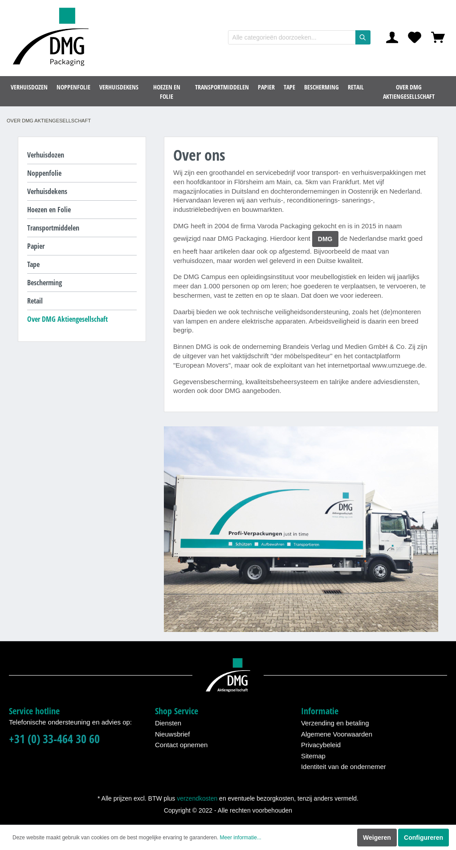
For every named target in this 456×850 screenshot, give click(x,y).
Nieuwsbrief (172, 734)
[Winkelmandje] (438, 37)
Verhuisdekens (47, 191)
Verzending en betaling (335, 723)
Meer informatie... (240, 837)
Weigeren (377, 837)
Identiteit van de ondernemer (343, 766)
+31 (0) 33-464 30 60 (54, 739)
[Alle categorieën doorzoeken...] (292, 37)
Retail (35, 301)
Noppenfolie (44, 173)
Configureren (423, 837)
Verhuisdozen (45, 155)
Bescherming (44, 282)
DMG (325, 239)
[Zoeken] (362, 37)
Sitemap (313, 756)
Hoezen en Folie (49, 210)
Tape (33, 264)
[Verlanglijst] (414, 37)
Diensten (168, 723)
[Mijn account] (392, 37)
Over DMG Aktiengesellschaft (67, 319)
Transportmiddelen (53, 228)
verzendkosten (197, 798)
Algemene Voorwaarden (336, 734)
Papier (36, 246)
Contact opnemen (181, 745)
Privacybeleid (321, 745)
